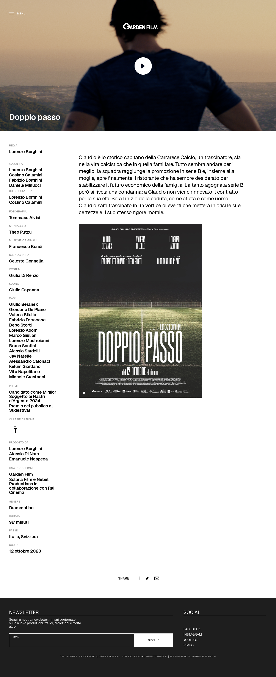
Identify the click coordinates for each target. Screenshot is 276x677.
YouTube (190, 640)
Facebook (192, 629)
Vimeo (188, 645)
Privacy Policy (88, 656)
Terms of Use (68, 656)
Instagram (192, 634)
